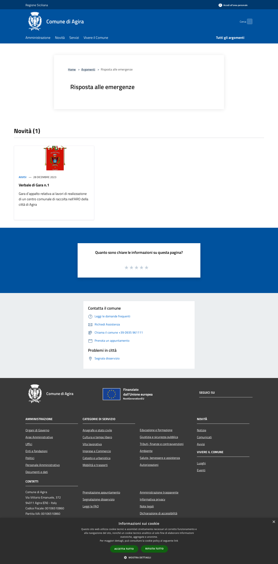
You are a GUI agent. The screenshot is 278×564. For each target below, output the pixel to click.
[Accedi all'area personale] (233, 5)
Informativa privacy (152, 499)
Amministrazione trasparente (159, 492)
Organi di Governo (37, 430)
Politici (29, 458)
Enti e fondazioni (36, 451)
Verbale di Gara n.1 (34, 185)
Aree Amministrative (39, 437)
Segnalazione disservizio (98, 499)
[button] (139, 557)
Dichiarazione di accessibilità (158, 513)
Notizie (201, 430)
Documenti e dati (36, 472)
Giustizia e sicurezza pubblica (159, 437)
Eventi (201, 470)
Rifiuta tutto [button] (154, 548)
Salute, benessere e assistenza (160, 457)
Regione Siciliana (36, 5)
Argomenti (88, 69)
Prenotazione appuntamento (101, 492)
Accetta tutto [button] (124, 548)
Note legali (147, 506)
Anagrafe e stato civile (97, 430)
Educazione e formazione (156, 430)
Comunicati (204, 437)
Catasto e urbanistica (96, 458)
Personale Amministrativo (42, 465)
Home (72, 69)
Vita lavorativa (92, 444)
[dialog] (139, 541)
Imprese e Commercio (97, 451)
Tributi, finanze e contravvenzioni (162, 444)
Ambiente (146, 450)
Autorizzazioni (149, 464)
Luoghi (201, 463)
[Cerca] (248, 21)
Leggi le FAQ (91, 506)
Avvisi (22, 177)
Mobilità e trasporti (95, 465)
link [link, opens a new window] (176, 540)
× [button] (273, 522)
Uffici (28, 444)
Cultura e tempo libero (97, 437)
